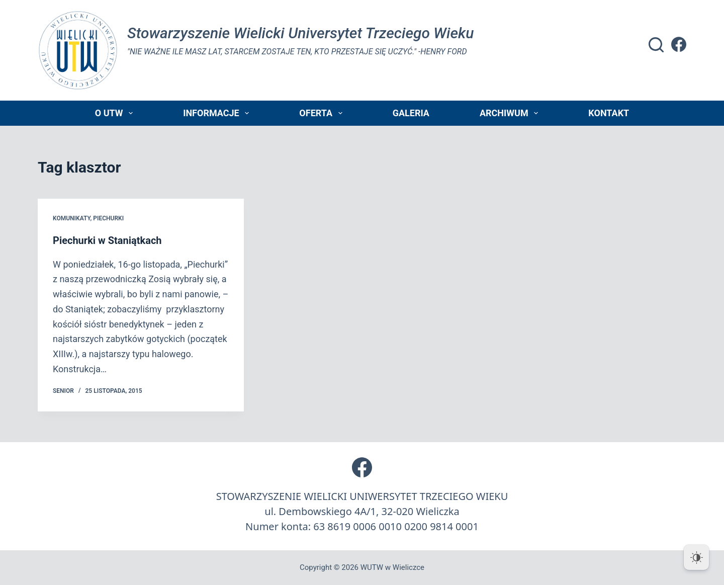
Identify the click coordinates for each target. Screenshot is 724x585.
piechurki (108, 218)
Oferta (322, 113)
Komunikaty (71, 218)
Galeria (411, 113)
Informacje (218, 113)
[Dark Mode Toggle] (696, 557)
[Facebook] (678, 44)
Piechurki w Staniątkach (107, 240)
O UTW (116, 113)
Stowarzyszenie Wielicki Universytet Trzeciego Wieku (300, 33)
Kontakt (608, 113)
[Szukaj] (656, 44)
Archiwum (511, 113)
